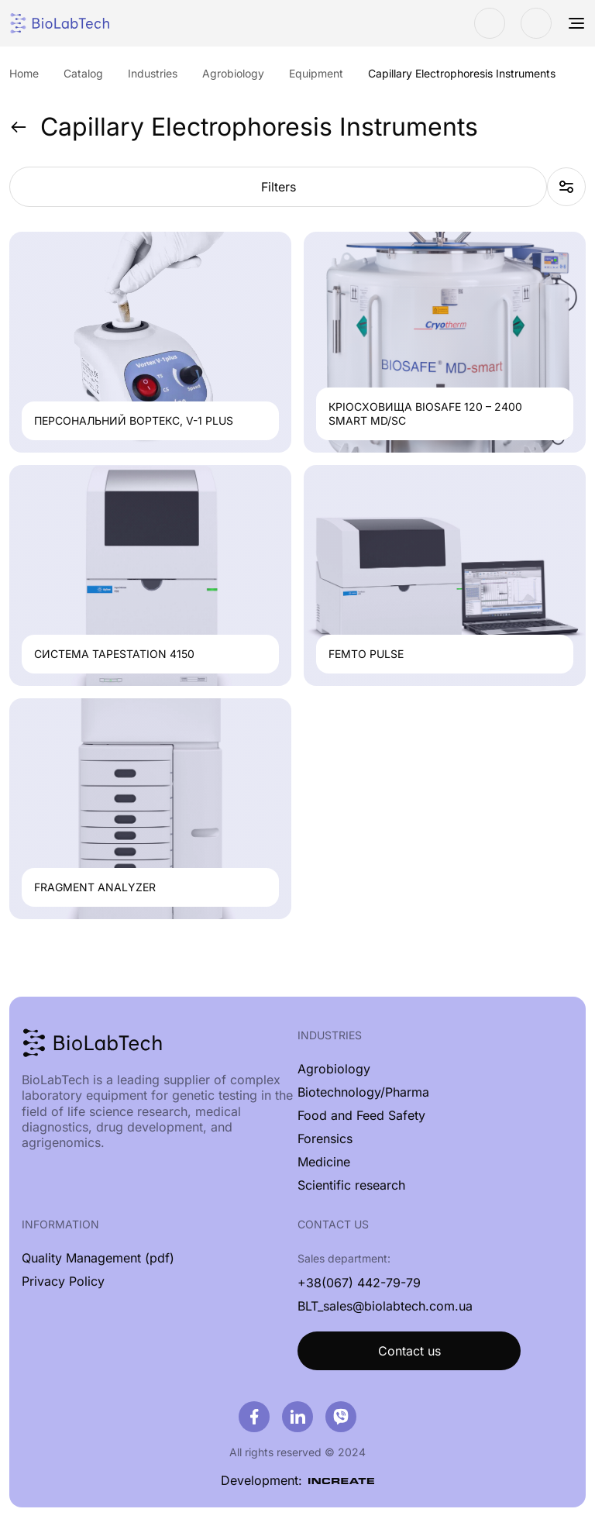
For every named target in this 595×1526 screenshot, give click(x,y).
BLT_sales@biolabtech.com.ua (385, 1306)
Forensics (325, 1138)
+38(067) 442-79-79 (359, 1283)
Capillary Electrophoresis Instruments (243, 127)
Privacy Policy (63, 1281)
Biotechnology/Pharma (363, 1092)
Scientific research (351, 1185)
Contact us (409, 1351)
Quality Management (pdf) (98, 1258)
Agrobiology (334, 1069)
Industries (330, 1035)
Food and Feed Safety (361, 1115)
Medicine (324, 1162)
